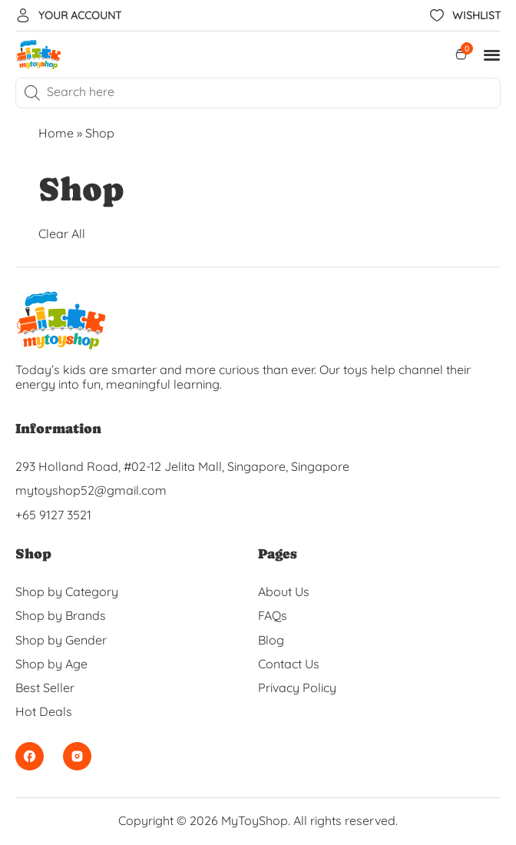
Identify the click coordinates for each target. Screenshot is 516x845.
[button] (492, 54)
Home (56, 133)
